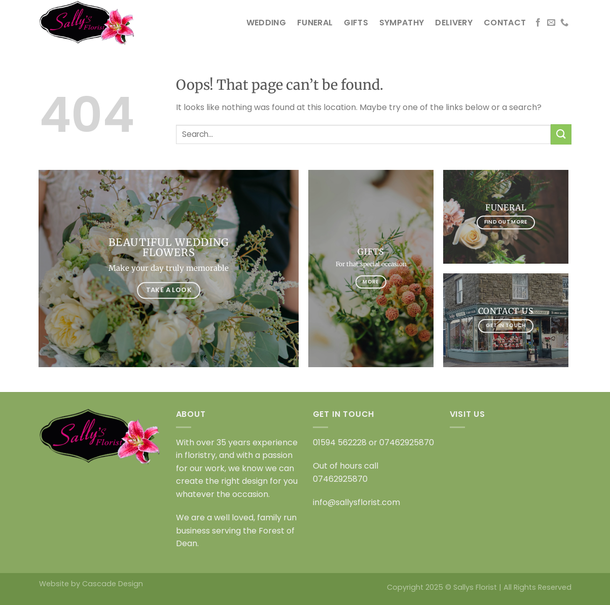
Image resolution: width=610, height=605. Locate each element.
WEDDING (266, 22)
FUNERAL (315, 22)
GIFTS (356, 22)
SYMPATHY (401, 22)
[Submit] (561, 134)
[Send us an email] (551, 22)
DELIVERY (454, 22)
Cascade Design (112, 584)
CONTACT (505, 22)
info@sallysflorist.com (356, 502)
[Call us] (564, 22)
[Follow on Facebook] (538, 22)
